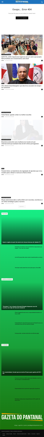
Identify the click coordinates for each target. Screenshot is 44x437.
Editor (2, 145)
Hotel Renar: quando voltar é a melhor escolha (16, 115)
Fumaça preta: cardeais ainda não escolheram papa (27, 333)
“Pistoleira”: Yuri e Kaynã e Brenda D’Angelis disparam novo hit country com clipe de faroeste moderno (20, 307)
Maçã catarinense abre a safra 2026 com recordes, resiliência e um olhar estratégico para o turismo (22, 200)
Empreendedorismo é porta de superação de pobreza (27, 388)
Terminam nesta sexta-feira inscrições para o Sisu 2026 (28, 267)
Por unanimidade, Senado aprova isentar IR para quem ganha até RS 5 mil (22, 372)
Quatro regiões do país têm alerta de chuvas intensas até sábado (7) (21, 242)
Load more (22, 206)
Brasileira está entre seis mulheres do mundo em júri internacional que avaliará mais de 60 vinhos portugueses (20, 143)
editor (2, 60)
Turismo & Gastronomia (6, 54)
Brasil (3, 83)
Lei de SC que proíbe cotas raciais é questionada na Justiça (28, 257)
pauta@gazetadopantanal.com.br (35, 425)
